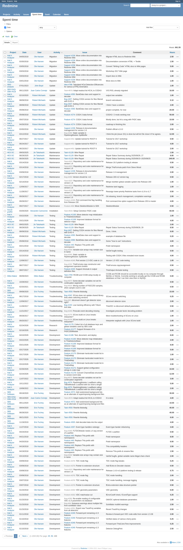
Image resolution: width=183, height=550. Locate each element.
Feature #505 (69, 422)
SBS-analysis (10, 86)
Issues (26, 14)
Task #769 (68, 275)
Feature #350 (69, 94)
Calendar (57, 14)
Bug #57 (67, 300)
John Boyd (39, 86)
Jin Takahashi (38, 152)
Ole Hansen (39, 57)
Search (126, 5)
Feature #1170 (70, 353)
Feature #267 (69, 427)
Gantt (47, 14)
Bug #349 (68, 431)
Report (15, 42)
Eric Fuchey (39, 292)
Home (4, 1)
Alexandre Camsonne (39, 211)
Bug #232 (68, 264)
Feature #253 (69, 490)
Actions (177, 56)
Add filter (149, 27)
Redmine (84, 548)
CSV (179, 542)
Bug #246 (68, 311)
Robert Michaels (38, 95)
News (66, 14)
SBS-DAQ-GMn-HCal (11, 90)
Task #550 (68, 292)
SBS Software (10, 292)
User (39, 52)
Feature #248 (69, 260)
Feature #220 (69, 269)
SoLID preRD (10, 211)
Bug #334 (68, 250)
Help (15, 1)
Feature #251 (69, 508)
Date (9, 27)
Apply (7, 36)
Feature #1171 (70, 368)
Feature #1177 (70, 329)
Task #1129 (68, 152)
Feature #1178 (70, 373)
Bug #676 (68, 382)
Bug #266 (68, 177)
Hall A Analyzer (10, 57)
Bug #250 (68, 499)
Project (13, 52)
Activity (16, 14)
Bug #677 (68, 281)
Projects (10, 1)
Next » (25, 536)
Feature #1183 (70, 215)
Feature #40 (69, 245)
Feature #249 (69, 513)
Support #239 (69, 56)
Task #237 (68, 161)
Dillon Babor (12, 276)
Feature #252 (69, 495)
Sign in (177, 1)
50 (52, 536)
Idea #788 (68, 85)
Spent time (37, 14)
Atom (174, 542)
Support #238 (69, 128)
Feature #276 (69, 466)
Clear (16, 36)
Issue (84, 52)
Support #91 (69, 139)
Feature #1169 (70, 219)
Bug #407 (68, 99)
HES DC (10, 152)
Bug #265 (68, 133)
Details (7, 42)
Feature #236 (69, 200)
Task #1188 (68, 335)
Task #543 (68, 211)
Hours (172, 52)
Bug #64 (67, 503)
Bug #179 (68, 315)
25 (49, 536)
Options (9, 31)
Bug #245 (68, 305)
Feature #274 (69, 115)
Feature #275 (69, 461)
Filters (8, 24)
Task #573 (68, 90)
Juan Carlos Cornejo (39, 90)
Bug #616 (68, 286)
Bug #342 (68, 295)
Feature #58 (69, 206)
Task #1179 (68, 324)
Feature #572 (69, 392)
